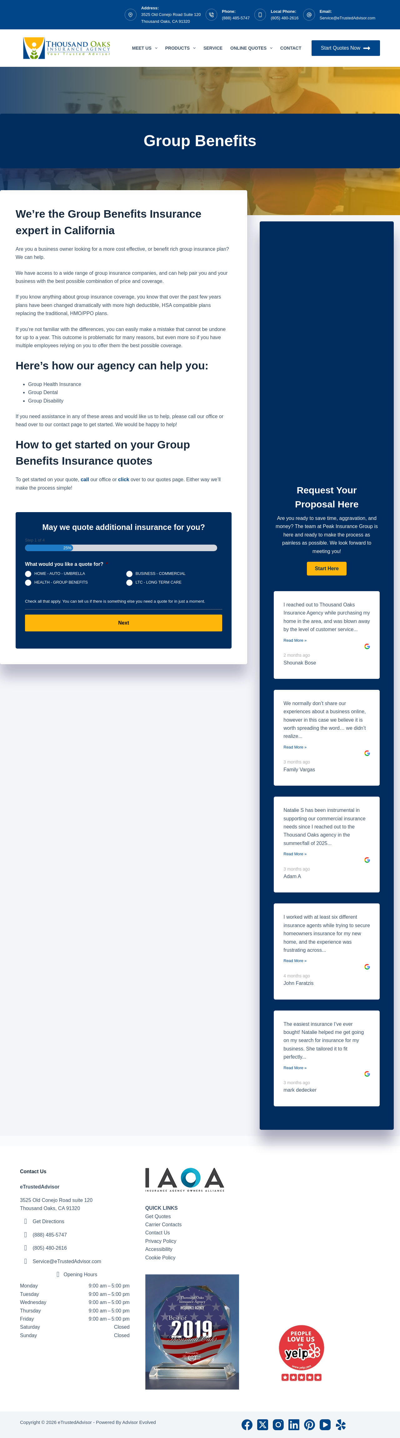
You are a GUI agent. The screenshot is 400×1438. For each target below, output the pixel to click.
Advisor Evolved (139, 1422)
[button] (326, 569)
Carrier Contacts (163, 1224)
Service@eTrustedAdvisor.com (347, 18)
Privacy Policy (161, 1241)
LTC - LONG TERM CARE (159, 583)
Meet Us (146, 48)
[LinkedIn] (293, 1424)
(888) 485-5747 (236, 18)
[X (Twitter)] (262, 1424)
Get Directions (48, 1221)
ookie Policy (162, 1257)
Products (181, 48)
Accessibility (158, 1249)
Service (212, 48)
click (123, 479)
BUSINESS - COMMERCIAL (161, 574)
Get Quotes (158, 1216)
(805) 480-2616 (284, 18)
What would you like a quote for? (66, 564)
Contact (290, 48)
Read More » (295, 640)
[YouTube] (325, 1424)
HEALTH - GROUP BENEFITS (61, 583)
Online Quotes (252, 48)
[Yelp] (340, 1424)
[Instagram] (278, 1424)
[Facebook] (247, 1424)
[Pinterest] (309, 1424)
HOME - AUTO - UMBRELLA (59, 574)
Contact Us (157, 1232)
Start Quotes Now (346, 48)
